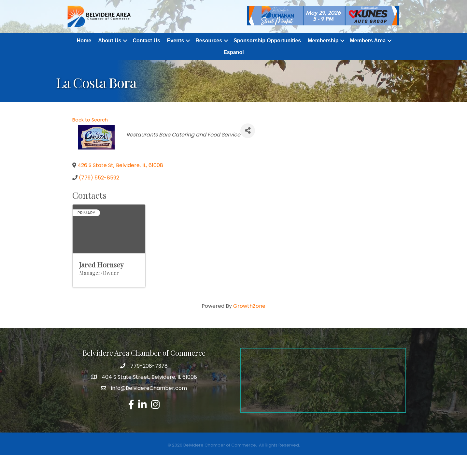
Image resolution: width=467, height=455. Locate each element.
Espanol (233, 52)
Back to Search (90, 120)
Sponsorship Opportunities (267, 40)
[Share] (247, 130)
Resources (208, 40)
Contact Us (146, 40)
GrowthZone (249, 306)
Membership (323, 40)
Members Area (368, 40)
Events (175, 40)
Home (84, 40)
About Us (109, 40)
